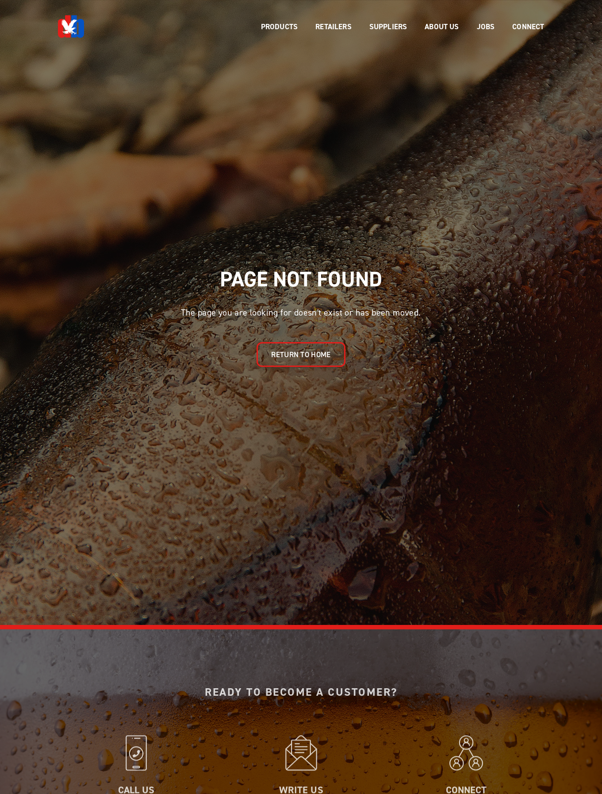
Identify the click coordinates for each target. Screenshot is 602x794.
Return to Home (300, 354)
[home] (71, 27)
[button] (279, 26)
